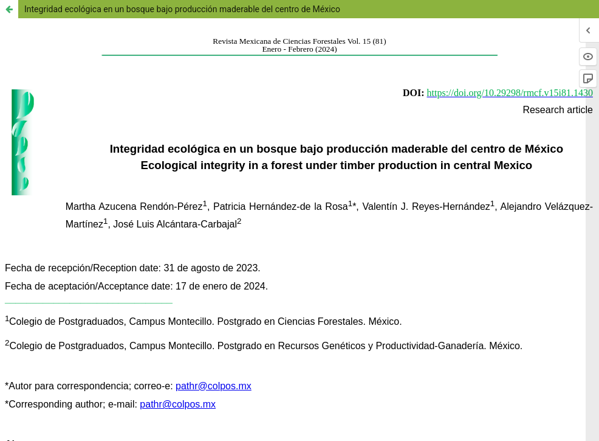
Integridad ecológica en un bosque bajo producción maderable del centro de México (182, 9)
